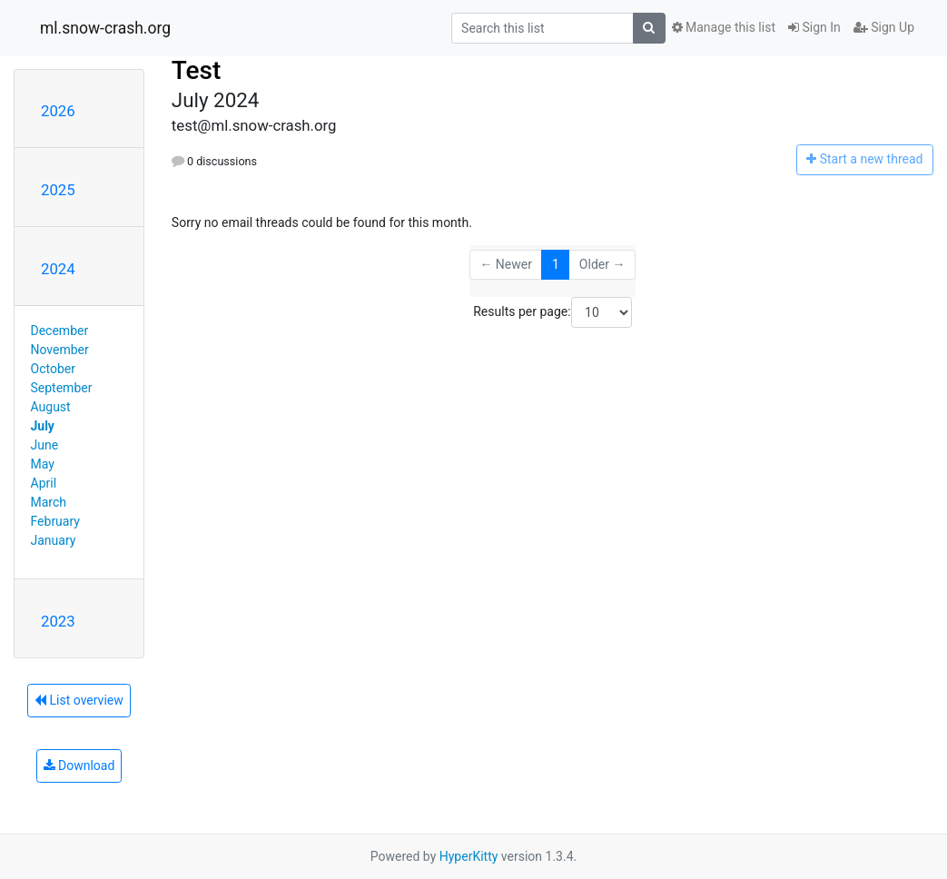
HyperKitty (468, 856)
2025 (58, 190)
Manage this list (723, 27)
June (45, 445)
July (42, 426)
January (53, 540)
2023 (58, 621)
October (53, 368)
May (42, 464)
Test (197, 70)
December (60, 330)
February (55, 521)
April (44, 483)
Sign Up (883, 27)
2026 (58, 111)
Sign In (814, 27)
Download (79, 765)
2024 (58, 269)
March (49, 502)
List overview (79, 700)
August (51, 407)
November (60, 349)
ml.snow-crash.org (105, 28)
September (62, 387)
